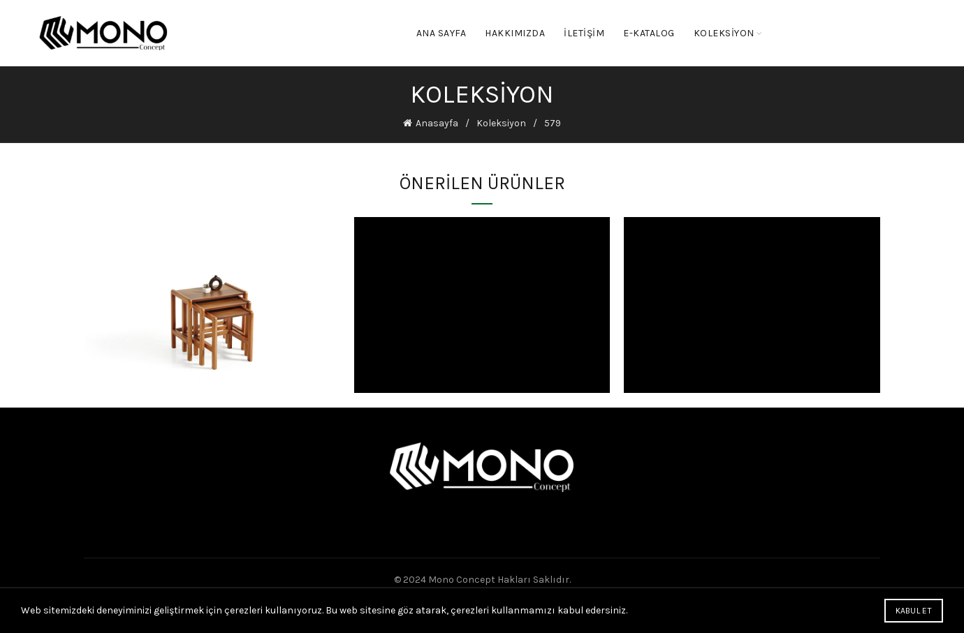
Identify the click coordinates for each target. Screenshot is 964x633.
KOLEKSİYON (724, 33)
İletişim (584, 33)
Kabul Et (914, 611)
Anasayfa (437, 123)
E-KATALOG (649, 33)
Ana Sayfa (441, 33)
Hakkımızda (515, 33)
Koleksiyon (501, 123)
